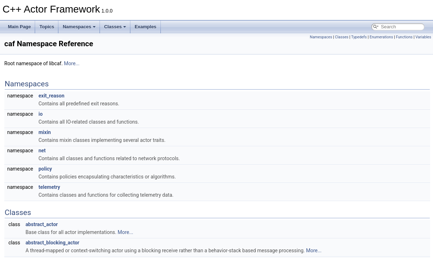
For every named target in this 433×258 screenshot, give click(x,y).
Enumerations (381, 37)
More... (72, 63)
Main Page (19, 26)
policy (45, 169)
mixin (44, 132)
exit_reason (51, 96)
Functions (404, 37)
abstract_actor (41, 224)
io (40, 114)
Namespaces (79, 26)
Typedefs (359, 37)
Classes (115, 26)
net (41, 150)
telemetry (49, 187)
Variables (423, 37)
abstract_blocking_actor (52, 242)
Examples (146, 26)
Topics (46, 26)
